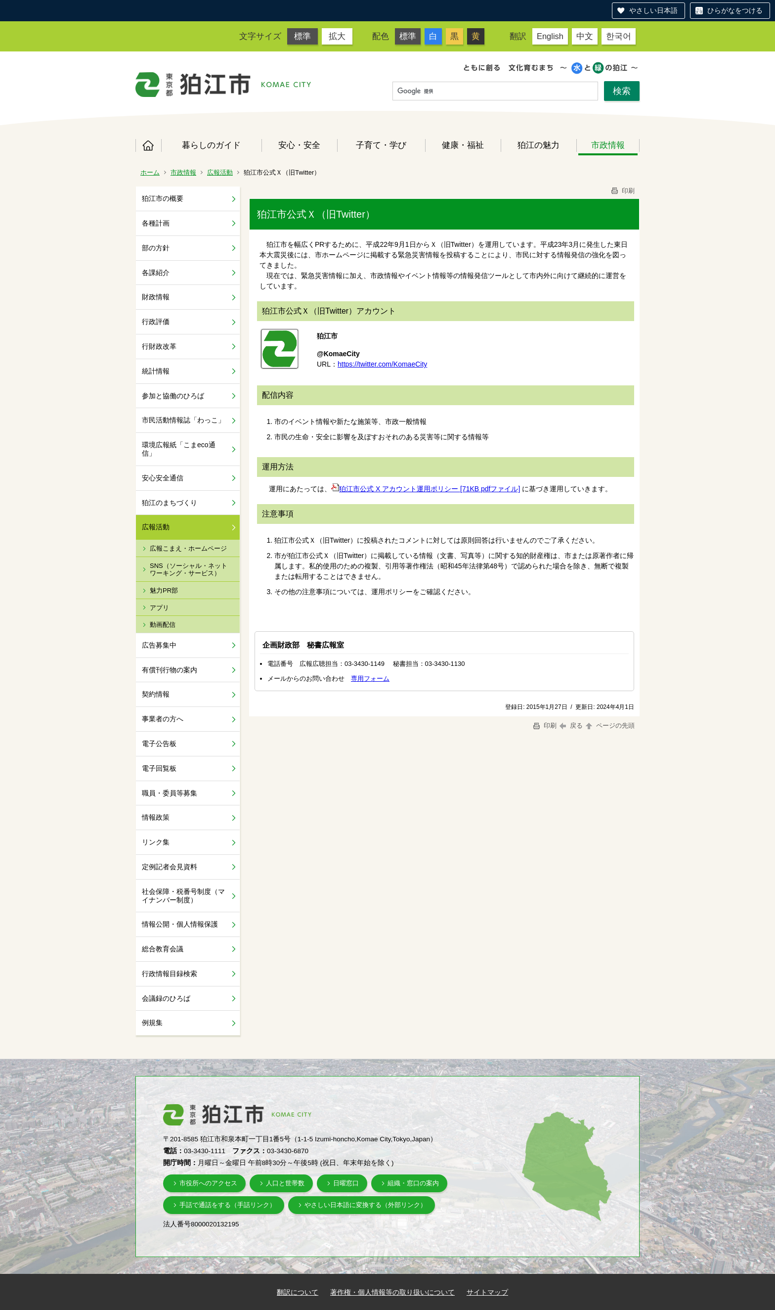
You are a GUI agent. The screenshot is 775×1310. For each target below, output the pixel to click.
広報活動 (220, 172)
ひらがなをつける (735, 10)
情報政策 (156, 817)
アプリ (159, 607)
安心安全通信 (162, 478)
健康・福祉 (463, 144)
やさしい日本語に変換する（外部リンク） (365, 1205)
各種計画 (156, 223)
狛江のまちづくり (169, 503)
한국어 (618, 36)
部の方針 (156, 248)
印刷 (622, 190)
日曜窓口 (346, 1183)
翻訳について (297, 1292)
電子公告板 (159, 744)
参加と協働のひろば (173, 396)
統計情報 (156, 371)
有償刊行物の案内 (169, 670)
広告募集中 (159, 645)
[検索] (495, 91)
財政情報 (156, 297)
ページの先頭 (609, 725)
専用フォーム (370, 678)
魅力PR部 (164, 590)
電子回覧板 (159, 768)
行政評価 (156, 322)
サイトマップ (487, 1292)
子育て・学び (381, 144)
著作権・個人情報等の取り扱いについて (392, 1292)
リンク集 (156, 842)
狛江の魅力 (538, 144)
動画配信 (162, 624)
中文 (584, 36)
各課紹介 (156, 273)
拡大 (337, 36)
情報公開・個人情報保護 (180, 924)
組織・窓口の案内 (413, 1183)
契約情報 (156, 694)
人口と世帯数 (285, 1183)
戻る (571, 725)
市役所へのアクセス (208, 1183)
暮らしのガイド (211, 144)
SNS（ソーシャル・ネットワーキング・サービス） (188, 569)
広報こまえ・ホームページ (188, 548)
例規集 (152, 1023)
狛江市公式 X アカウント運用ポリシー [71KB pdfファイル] (425, 489)
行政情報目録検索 (169, 974)
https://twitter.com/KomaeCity (382, 364)
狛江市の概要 (162, 198)
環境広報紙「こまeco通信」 (178, 449)
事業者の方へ (162, 719)
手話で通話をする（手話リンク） (227, 1205)
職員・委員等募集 (169, 793)
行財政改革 (159, 346)
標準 (302, 36)
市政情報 (608, 144)
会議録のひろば (166, 998)
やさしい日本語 (653, 10)
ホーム (148, 145)
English (550, 36)
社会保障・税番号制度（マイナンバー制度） (183, 896)
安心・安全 (299, 144)
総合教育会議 (162, 949)
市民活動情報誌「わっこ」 (183, 420)
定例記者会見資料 (169, 867)
